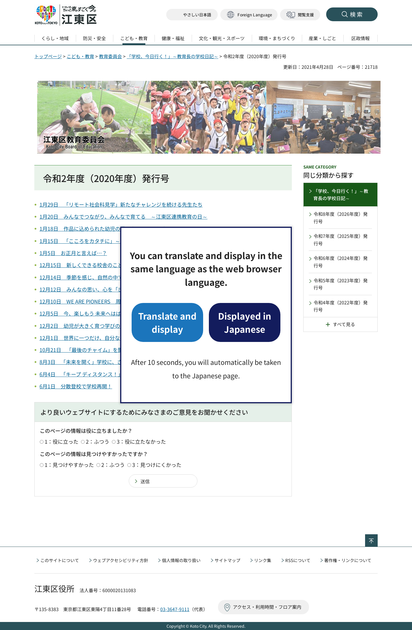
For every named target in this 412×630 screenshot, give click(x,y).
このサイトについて (59, 560)
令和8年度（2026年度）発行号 (341, 217)
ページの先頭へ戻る (377, 538)
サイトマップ (227, 560)
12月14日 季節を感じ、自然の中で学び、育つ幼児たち (104, 277)
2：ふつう (97, 441)
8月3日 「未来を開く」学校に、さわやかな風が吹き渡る (106, 361)
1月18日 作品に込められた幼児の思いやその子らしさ (103, 228)
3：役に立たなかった (141, 441)
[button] (249, 15)
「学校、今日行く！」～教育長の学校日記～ (172, 56)
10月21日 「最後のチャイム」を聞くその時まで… (99, 349)
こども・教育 (80, 56)
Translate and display (167, 322)
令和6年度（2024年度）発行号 (341, 262)
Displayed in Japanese (244, 322)
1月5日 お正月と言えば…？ (73, 253)
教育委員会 (110, 56)
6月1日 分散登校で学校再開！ (75, 386)
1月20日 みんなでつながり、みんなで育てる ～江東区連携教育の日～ (123, 216)
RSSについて (297, 560)
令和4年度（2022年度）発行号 (341, 306)
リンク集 (262, 560)
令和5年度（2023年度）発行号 (341, 284)
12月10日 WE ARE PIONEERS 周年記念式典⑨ (95, 301)
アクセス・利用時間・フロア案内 (267, 606)
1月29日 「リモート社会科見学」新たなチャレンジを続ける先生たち (121, 204)
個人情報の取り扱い (181, 560)
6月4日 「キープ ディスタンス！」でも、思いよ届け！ (104, 374)
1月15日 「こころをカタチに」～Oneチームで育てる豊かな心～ (115, 240)
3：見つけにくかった (156, 464)
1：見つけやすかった (69, 464)
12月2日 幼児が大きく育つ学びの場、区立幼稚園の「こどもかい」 (118, 325)
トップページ (48, 56)
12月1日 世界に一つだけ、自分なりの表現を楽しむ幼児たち (110, 337)
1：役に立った (61, 441)
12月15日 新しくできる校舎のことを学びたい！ (96, 265)
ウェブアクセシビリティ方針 (120, 560)
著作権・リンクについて (347, 560)
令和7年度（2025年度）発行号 (341, 239)
